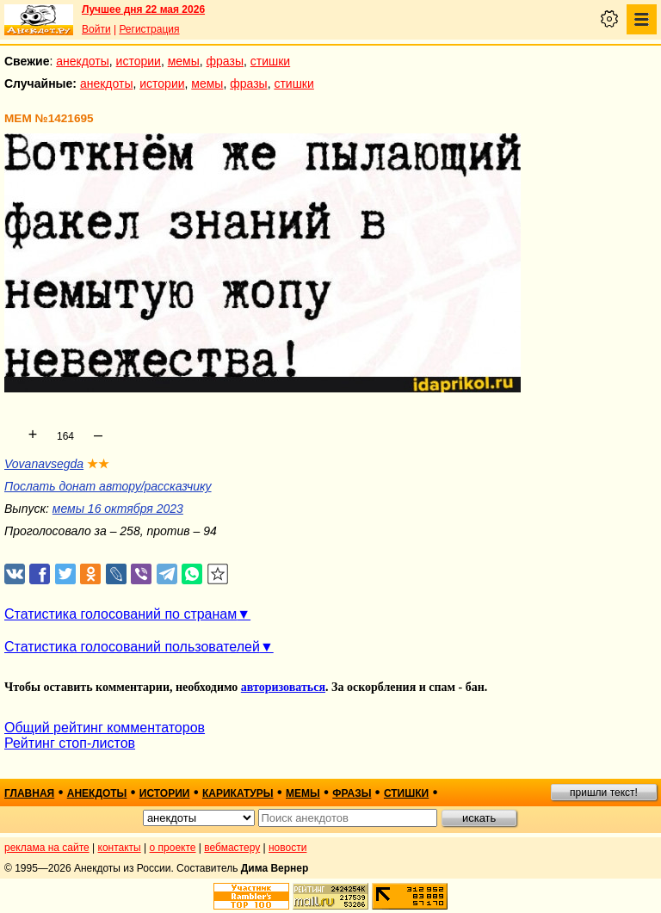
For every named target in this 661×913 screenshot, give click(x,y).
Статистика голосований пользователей (132, 646)
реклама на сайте (47, 848)
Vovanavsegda (43, 464)
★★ (98, 464)
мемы (184, 61)
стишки (270, 61)
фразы (225, 61)
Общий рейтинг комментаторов (104, 727)
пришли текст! (604, 793)
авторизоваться (283, 687)
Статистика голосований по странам (120, 614)
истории (138, 61)
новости (287, 848)
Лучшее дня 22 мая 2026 (143, 9)
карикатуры (238, 793)
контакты (119, 848)
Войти (96, 29)
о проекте (173, 848)
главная (29, 793)
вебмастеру (232, 848)
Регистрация (149, 29)
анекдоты (82, 61)
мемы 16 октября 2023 (118, 508)
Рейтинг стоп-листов (69, 743)
